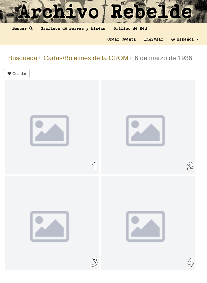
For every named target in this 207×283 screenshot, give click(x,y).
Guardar (17, 73)
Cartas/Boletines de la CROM (85, 58)
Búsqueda (22, 58)
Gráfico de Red (130, 28)
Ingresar (153, 39)
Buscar (22, 28)
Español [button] (185, 39)
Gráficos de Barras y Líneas (73, 28)
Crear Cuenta (121, 39)
